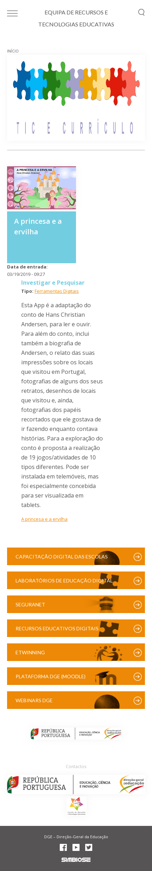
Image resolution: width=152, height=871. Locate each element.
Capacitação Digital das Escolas (62, 557)
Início (13, 51)
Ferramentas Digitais (57, 291)
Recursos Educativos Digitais (57, 628)
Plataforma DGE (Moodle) (51, 676)
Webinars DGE (34, 700)
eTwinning (30, 652)
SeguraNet (30, 604)
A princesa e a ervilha (44, 519)
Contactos (76, 767)
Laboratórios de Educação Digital (64, 580)
